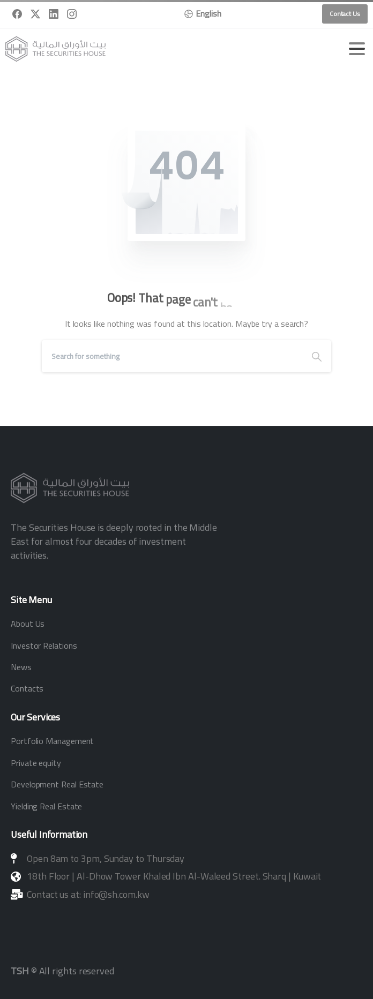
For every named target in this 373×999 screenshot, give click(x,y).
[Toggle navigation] (357, 49)
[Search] (172, 356)
